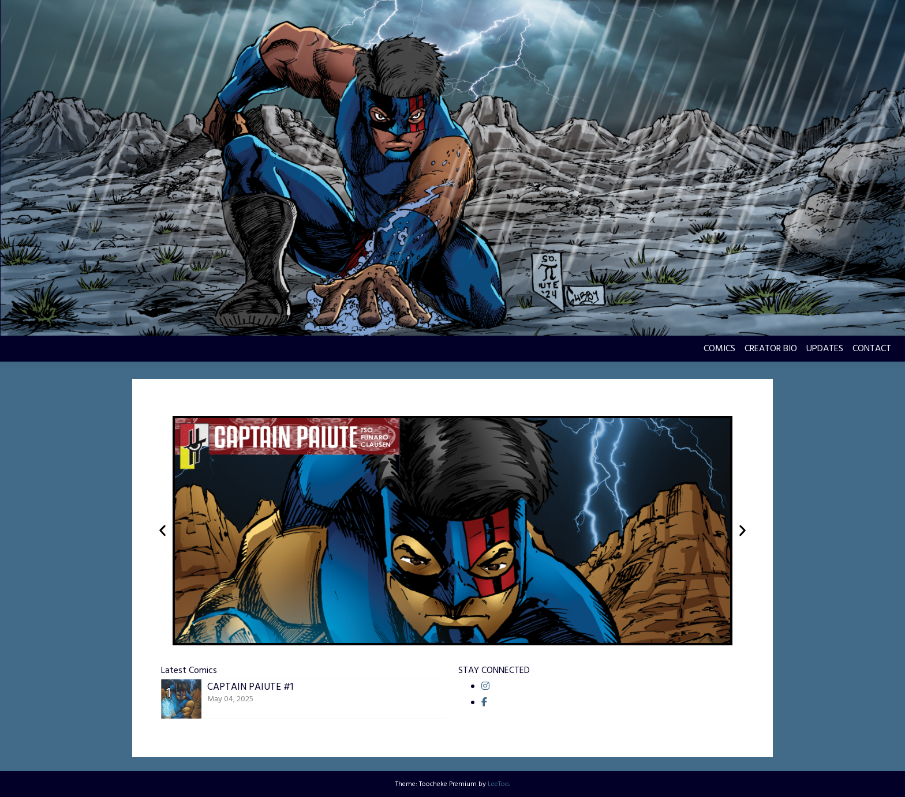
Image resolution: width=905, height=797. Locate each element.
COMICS (719, 348)
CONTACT (871, 348)
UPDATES (824, 348)
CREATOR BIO (771, 348)
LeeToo (498, 784)
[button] (162, 531)
